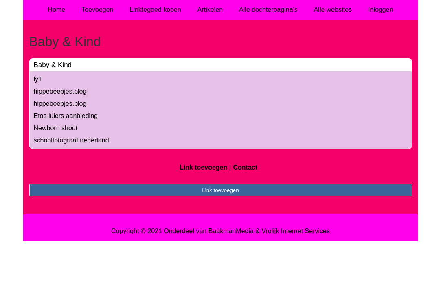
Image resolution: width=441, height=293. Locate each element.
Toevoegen (97, 9)
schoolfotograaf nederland (71, 140)
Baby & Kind (53, 65)
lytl (38, 79)
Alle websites (333, 9)
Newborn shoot (56, 128)
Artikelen (210, 9)
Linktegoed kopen (155, 9)
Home (57, 9)
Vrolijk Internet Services (295, 230)
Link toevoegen (203, 167)
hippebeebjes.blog (60, 91)
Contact (245, 167)
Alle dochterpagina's (268, 9)
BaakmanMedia (231, 230)
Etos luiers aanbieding (66, 115)
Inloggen (380, 9)
